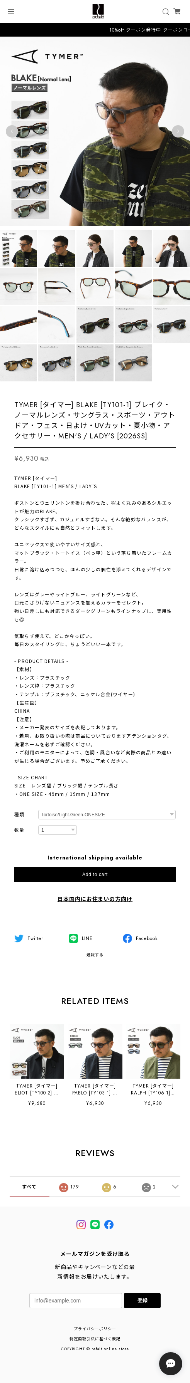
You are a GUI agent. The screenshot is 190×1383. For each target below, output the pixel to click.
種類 (19, 815)
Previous (12, 131)
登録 (142, 1300)
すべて (29, 1186)
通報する (95, 955)
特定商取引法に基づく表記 (95, 1339)
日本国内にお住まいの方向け (95, 899)
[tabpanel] (95, 131)
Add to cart (95, 874)
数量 (19, 830)
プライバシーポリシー (95, 1329)
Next (178, 131)
